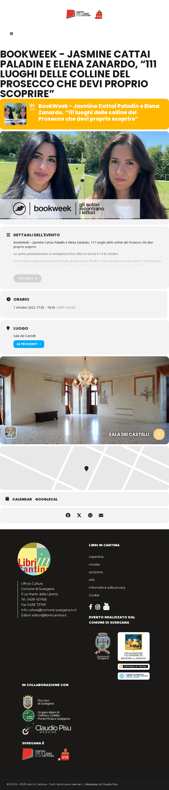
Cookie (94, 595)
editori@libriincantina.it (49, 615)
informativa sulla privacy (107, 588)
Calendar (22, 499)
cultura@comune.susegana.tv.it (52, 610)
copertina (96, 557)
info (92, 580)
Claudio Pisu (110, 784)
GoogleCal (46, 499)
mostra (94, 564)
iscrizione (96, 572)
